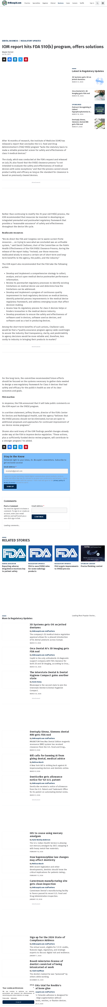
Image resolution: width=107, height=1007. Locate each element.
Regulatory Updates (31, 41)
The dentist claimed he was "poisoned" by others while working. (49, 975)
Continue (38, 517)
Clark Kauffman (38, 971)
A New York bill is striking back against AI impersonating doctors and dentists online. (49, 766)
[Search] (97, 3)
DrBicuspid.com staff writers (43, 631)
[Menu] (103, 3)
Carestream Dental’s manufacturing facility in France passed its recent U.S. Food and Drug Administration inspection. (49, 893)
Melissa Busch (37, 762)
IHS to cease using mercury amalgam (46, 835)
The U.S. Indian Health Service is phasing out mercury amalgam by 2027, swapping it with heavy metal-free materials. (49, 846)
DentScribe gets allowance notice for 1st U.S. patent (46, 778)
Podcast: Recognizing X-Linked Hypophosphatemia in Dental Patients (82, 109)
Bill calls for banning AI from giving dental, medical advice (47, 757)
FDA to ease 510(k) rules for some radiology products (39, 568)
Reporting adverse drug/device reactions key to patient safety (13, 568)
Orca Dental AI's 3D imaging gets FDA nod (81, 92)
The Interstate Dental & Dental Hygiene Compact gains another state (49, 675)
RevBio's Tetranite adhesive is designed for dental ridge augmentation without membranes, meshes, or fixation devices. (49, 998)
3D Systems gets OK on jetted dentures (81, 78)
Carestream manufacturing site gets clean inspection (48, 882)
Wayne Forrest (7, 52)
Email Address (10, 467)
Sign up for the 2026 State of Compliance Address (47, 939)
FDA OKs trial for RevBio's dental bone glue (45, 987)
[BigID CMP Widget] (18, 996)
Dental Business (10, 41)
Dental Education (9, 564)
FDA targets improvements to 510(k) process (66, 567)
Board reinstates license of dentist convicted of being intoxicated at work (46, 964)
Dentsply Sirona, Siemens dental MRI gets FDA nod (80, 122)
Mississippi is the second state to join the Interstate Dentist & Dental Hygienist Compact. (48, 688)
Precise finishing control (91, 566)
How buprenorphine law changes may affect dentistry (49, 859)
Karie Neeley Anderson (41, 840)
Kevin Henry (36, 682)
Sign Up (10, 486)
